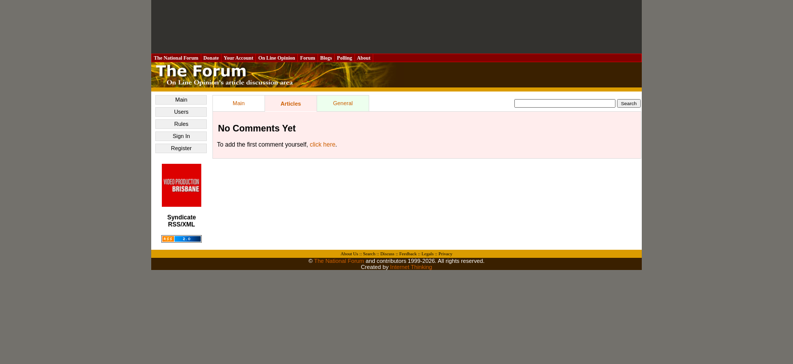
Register (181, 148)
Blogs (326, 58)
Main (181, 100)
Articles (291, 104)
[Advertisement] (396, 27)
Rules (181, 124)
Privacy (445, 253)
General (343, 103)
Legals (427, 253)
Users (181, 112)
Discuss (387, 253)
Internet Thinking (411, 267)
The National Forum (176, 58)
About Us (350, 253)
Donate (211, 58)
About (364, 58)
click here (322, 144)
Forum (307, 58)
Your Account (238, 58)
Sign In (181, 136)
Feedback (407, 253)
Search (369, 253)
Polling (345, 58)
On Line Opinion (276, 58)
